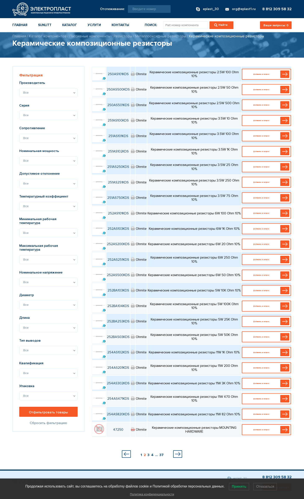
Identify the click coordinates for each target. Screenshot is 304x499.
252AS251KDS (118, 260)
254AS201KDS (118, 368)
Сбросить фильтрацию (48, 423)
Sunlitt (45, 25)
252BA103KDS (118, 290)
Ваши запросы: (275, 25)
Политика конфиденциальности (152, 494)
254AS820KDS (118, 414)
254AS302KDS (118, 383)
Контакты (120, 25)
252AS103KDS (118, 229)
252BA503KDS (118, 337)
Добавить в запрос (267, 74)
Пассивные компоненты (90, 36)
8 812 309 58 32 (277, 9)
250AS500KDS (118, 89)
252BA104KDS (118, 306)
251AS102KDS (118, 151)
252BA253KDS (118, 321)
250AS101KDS (118, 74)
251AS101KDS (118, 136)
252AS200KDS (118, 244)
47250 (118, 429)
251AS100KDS (118, 120)
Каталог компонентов (47, 36)
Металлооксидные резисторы (160, 36)
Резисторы (122, 36)
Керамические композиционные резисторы (226, 36)
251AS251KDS (118, 182)
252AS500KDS (118, 275)
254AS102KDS (118, 352)
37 (161, 455)
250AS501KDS (118, 105)
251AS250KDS (118, 167)
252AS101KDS (118, 213)
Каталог (69, 25)
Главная (19, 25)
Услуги (94, 25)
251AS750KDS (118, 198)
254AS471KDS (118, 399)
